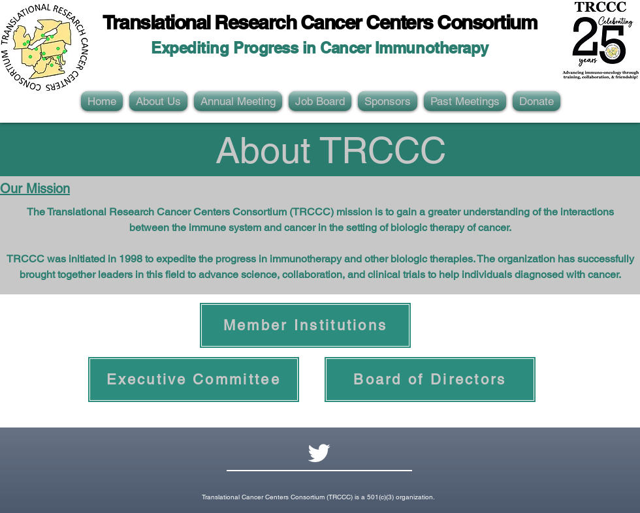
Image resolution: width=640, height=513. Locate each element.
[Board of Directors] (430, 379)
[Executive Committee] (194, 379)
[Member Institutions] (305, 325)
